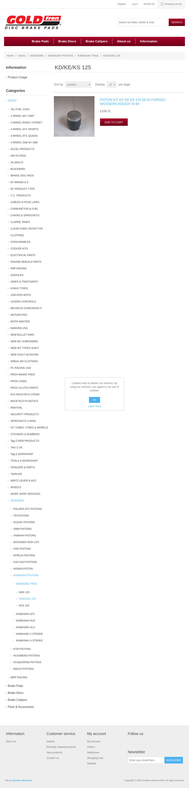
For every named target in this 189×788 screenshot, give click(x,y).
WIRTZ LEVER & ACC (23, 480)
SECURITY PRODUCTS (25, 414)
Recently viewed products (61, 746)
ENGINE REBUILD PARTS (26, 261)
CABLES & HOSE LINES (25, 202)
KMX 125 (24, 592)
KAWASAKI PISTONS (60, 55)
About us (124, 41)
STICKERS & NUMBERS (25, 434)
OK (94, 399)
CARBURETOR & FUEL (24, 208)
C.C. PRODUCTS (21, 195)
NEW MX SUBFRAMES (24, 341)
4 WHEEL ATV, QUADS (24, 135)
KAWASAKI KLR (25, 620)
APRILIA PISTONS (24, 555)
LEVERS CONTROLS (23, 301)
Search (51, 741)
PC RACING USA (21, 367)
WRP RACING (19, 677)
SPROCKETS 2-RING (23, 420)
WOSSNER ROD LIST (26, 542)
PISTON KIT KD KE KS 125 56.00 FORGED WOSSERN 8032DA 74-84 (132, 102)
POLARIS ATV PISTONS (27, 508)
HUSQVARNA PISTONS (27, 662)
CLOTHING (17, 235)
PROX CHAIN (19, 381)
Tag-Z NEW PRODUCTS (25, 440)
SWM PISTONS (22, 528)
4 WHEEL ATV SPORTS (24, 129)
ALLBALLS (17, 162)
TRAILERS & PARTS (23, 467)
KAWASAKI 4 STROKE (29, 640)
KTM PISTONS (22, 648)
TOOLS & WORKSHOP (24, 460)
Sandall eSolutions (22, 780)
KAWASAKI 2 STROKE (29, 633)
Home (10, 55)
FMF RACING (19, 268)
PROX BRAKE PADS (23, 374)
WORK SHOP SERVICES (25, 493)
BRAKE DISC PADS (22, 175)
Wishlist (91, 763)
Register (122, 4)
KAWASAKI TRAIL (88, 55)
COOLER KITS (19, 248)
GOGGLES (17, 275)
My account (93, 741)
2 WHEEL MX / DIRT (23, 115)
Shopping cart (95, 758)
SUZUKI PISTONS (24, 522)
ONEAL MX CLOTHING (24, 361)
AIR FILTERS (18, 155)
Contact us (53, 758)
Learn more (94, 406)
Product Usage (17, 77)
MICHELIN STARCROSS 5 (26, 308)
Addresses (93, 752)
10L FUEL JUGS (20, 109)
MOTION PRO (19, 314)
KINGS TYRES (19, 288)
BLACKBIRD (18, 168)
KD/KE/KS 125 (27, 598)
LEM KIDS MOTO (21, 294)
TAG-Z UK (16, 447)
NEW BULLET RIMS (22, 334)
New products (54, 752)
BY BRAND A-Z (19, 182)
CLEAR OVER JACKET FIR (27, 228)
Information (148, 41)
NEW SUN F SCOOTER (25, 354)
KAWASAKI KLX (25, 627)
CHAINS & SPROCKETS (25, 215)
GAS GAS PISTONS (25, 562)
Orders (91, 746)
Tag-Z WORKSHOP (22, 454)
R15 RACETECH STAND (25, 394)
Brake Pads (40, 41)
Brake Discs (67, 41)
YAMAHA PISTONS (24, 535)
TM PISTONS (21, 515)
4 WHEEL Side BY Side (24, 142)
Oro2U (22, 55)
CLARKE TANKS (20, 221)
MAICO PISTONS (23, 668)
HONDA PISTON (23, 568)
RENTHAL (17, 407)
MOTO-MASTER (20, 321)
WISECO (16, 487)
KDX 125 (24, 605)
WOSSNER (36, 55)
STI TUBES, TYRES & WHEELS (29, 427)
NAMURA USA (19, 328)
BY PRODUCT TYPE (23, 188)
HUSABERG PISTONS (26, 655)
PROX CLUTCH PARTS (24, 387)
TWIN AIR (16, 473)
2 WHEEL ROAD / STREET (26, 122)
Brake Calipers (97, 41)
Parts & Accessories (21, 706)
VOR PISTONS (22, 548)
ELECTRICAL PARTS (23, 255)
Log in (135, 4)
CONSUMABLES (20, 241)
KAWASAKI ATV (25, 613)
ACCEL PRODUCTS (22, 149)
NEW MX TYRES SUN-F (25, 347)
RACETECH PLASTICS (24, 401)
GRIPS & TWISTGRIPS (24, 281)
